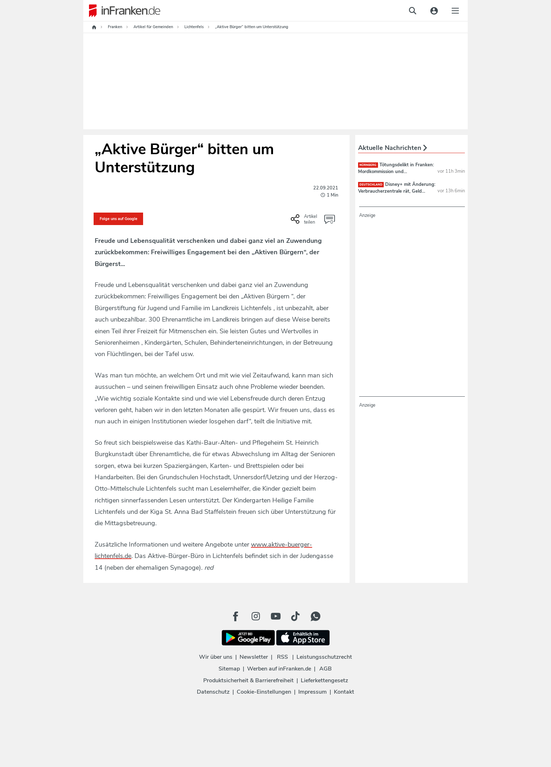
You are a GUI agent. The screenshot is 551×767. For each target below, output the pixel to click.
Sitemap (229, 669)
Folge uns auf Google (118, 218)
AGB (325, 669)
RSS (282, 657)
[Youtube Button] (275, 616)
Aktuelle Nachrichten (392, 148)
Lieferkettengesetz (324, 680)
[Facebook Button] (235, 616)
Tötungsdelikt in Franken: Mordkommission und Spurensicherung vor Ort (396, 171)
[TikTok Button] (295, 616)
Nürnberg (368, 165)
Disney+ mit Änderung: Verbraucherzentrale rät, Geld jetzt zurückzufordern (396, 190)
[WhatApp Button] (315, 616)
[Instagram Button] (255, 616)
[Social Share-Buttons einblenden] (304, 221)
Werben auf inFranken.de (279, 669)
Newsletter (254, 657)
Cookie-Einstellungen (264, 692)
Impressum (312, 692)
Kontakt (344, 692)
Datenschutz (213, 692)
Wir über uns (215, 657)
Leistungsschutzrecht (324, 657)
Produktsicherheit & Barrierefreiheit (248, 680)
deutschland (371, 185)
